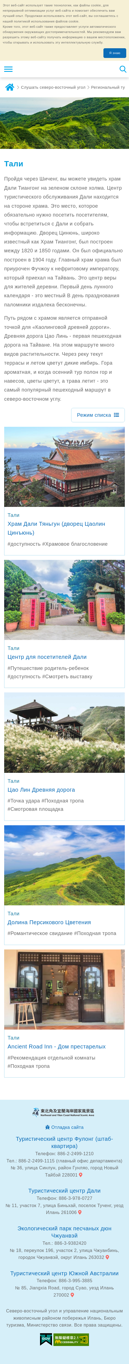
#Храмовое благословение (75, 544)
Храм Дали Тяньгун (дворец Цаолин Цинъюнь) (56, 528)
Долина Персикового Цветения (49, 922)
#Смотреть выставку (67, 676)
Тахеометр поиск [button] (123, 69)
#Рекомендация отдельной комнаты (51, 1058)
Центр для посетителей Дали (47, 657)
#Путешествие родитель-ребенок (48, 668)
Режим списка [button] (94, 415)
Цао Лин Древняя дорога (41, 790)
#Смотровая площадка (35, 809)
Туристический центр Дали (64, 1191)
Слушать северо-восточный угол (53, 87)
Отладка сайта (67, 1127)
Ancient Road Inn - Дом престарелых (57, 1046)
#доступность (24, 544)
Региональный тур (109, 87)
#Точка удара (24, 801)
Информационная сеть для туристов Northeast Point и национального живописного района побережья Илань (38, 69)
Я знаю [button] (114, 53)
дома (9, 87)
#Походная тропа (63, 801)
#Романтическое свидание (40, 933)
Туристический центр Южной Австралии (64, 1273)
